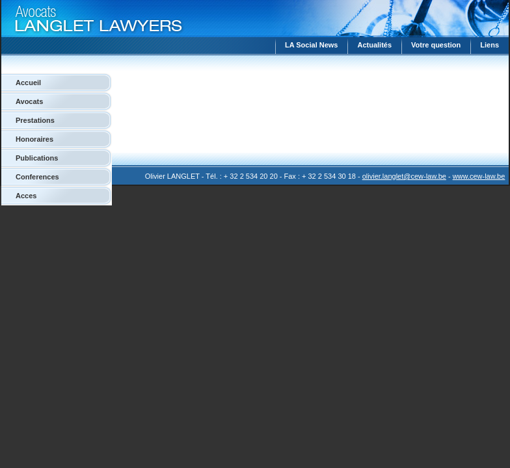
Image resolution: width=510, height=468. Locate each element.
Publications (37, 158)
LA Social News (311, 45)
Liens (489, 45)
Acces (26, 196)
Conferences (37, 177)
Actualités (374, 45)
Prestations (35, 120)
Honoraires (34, 139)
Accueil (28, 82)
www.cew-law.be (479, 176)
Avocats (29, 101)
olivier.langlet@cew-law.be (404, 176)
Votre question (436, 45)
